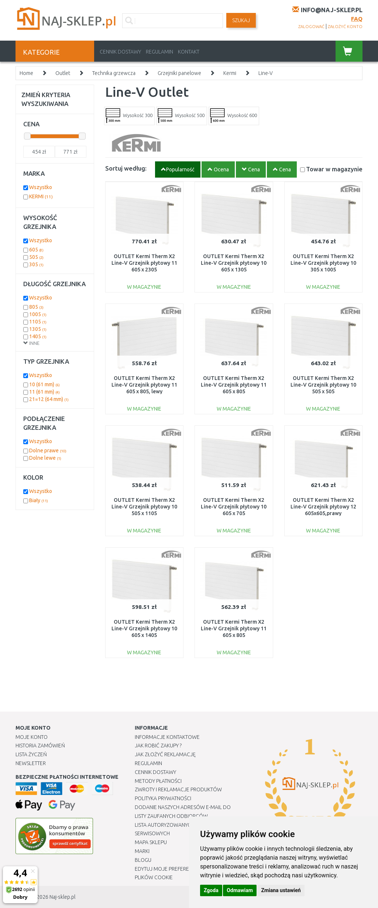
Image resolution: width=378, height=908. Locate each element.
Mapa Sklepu (151, 842)
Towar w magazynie (334, 168)
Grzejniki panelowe (179, 73)
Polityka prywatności (163, 798)
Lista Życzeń (31, 754)
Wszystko (40, 187)
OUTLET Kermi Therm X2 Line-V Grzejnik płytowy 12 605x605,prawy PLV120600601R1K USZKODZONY (323, 513)
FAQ (356, 19)
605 (36, 250)
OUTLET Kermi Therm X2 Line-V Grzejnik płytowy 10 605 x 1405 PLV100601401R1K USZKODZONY (144, 635)
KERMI (41, 196)
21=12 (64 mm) (49, 399)
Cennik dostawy (120, 52)
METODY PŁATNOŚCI (158, 781)
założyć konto (345, 26)
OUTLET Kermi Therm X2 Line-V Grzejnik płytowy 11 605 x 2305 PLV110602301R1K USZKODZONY (144, 269)
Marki (142, 851)
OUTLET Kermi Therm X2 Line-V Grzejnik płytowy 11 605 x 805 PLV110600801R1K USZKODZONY (234, 391)
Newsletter (31, 763)
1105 (38, 322)
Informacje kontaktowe (167, 737)
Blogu (143, 860)
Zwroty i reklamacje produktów (178, 789)
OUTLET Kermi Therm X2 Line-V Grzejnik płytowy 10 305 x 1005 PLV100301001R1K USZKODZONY (323, 269)
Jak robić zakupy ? (158, 745)
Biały (38, 500)
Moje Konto (32, 737)
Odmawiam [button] (240, 890)
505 (36, 257)
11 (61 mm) (44, 392)
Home (26, 73)
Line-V (265, 73)
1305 (38, 329)
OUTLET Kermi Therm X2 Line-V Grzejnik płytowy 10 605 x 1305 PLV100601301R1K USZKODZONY (234, 269)
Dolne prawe (47, 450)
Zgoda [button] (211, 890)
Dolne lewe (45, 458)
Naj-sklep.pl (62, 897)
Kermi (229, 73)
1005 (38, 314)
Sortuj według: (126, 168)
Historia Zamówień (40, 745)
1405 (38, 336)
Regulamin (159, 52)
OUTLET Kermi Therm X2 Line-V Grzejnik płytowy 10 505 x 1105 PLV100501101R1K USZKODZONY (144, 513)
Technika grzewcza (113, 73)
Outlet (62, 73)
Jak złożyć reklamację (165, 754)
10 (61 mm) (44, 384)
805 (36, 307)
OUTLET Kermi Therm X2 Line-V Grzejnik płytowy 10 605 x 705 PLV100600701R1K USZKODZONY (234, 513)
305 (36, 264)
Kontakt (188, 52)
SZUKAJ (241, 20)
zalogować (311, 26)
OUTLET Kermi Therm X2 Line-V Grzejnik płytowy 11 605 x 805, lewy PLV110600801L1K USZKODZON (144, 391)
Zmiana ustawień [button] (280, 890)
